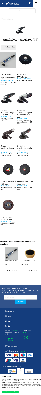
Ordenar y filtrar (8, 47)
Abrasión (7, 19)
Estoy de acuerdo (10, 392)
